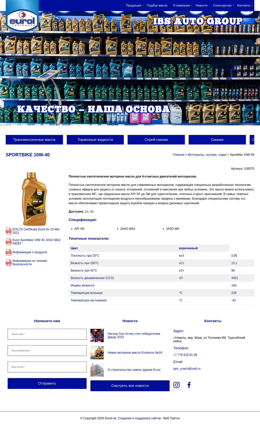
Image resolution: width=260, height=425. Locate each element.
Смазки (217, 140)
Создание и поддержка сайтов (139, 418)
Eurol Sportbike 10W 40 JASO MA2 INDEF (36, 241)
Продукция (133, 5)
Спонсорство (222, 5)
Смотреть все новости (130, 386)
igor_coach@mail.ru (187, 368)
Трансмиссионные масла (34, 140)
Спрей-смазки (156, 140)
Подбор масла (157, 5)
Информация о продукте (29, 252)
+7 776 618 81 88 (185, 354)
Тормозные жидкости (95, 140)
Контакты (243, 5)
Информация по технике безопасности (29, 262)
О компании (181, 5)
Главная (178, 154)
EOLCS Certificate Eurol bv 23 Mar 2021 (36, 231)
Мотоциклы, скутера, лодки (207, 154)
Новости (201, 5)
